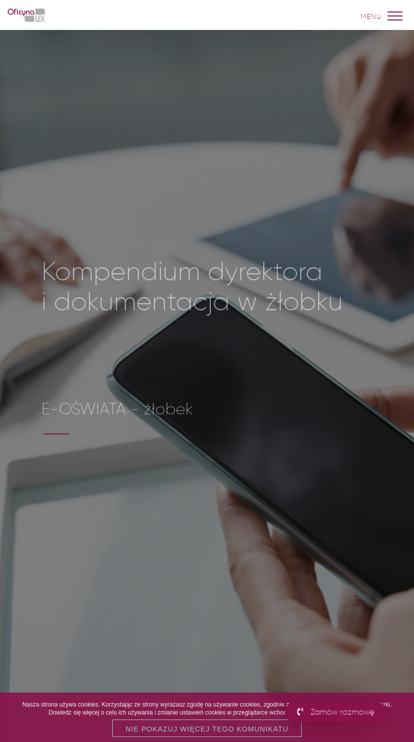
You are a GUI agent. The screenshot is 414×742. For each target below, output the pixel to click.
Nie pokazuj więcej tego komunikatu (206, 729)
